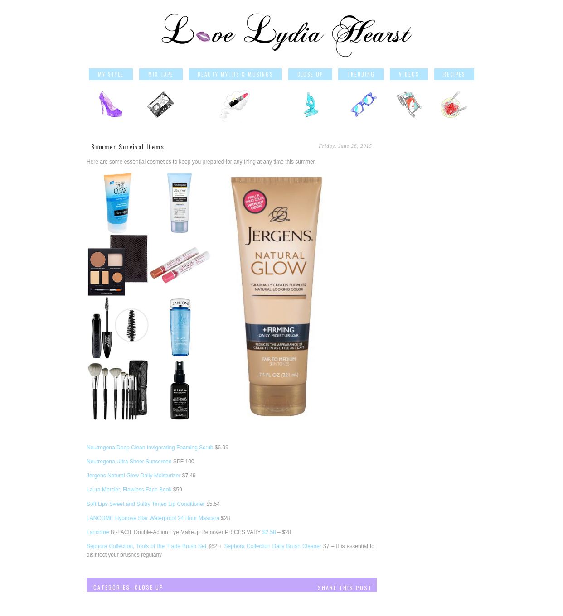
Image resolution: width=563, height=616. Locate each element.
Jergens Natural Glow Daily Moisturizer (133, 475)
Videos (409, 74)
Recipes (454, 74)
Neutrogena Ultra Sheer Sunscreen (129, 461)
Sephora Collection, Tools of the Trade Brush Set (146, 546)
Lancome (98, 532)
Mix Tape (161, 74)
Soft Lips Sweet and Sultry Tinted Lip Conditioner (146, 504)
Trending (361, 74)
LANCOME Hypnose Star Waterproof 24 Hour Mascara (153, 518)
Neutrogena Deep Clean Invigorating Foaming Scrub (150, 447)
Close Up (310, 74)
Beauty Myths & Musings (235, 74)
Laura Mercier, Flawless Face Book (129, 489)
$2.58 (269, 532)
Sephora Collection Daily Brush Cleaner (272, 546)
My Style (111, 74)
